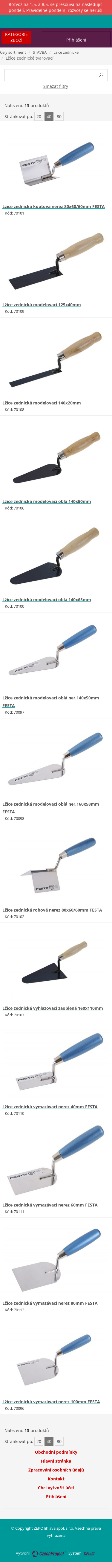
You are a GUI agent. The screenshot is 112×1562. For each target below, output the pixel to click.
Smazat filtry (55, 86)
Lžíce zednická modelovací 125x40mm (41, 304)
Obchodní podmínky (56, 1452)
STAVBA (40, 52)
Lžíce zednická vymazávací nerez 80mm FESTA (50, 1303)
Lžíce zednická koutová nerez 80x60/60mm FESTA (53, 206)
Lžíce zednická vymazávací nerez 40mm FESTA (50, 1106)
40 (49, 116)
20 (38, 116)
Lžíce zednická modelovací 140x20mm (41, 403)
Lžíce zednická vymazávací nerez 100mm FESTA (51, 1401)
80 (59, 116)
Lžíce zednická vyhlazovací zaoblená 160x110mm (52, 1008)
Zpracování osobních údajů (56, 1470)
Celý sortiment (13, 52)
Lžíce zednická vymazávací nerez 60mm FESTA (50, 1205)
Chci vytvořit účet (56, 1487)
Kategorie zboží (16, 37)
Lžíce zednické (66, 52)
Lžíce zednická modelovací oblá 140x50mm (46, 501)
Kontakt (56, 1479)
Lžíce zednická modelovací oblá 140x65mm (46, 599)
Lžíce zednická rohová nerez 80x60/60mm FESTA (52, 910)
